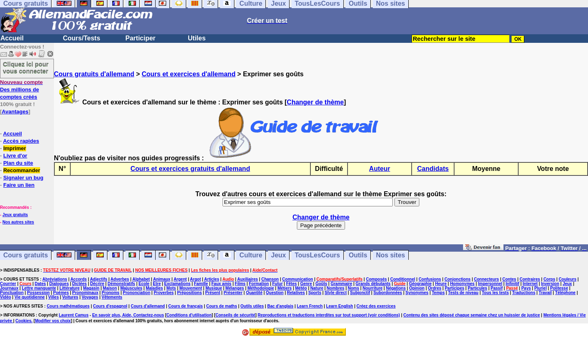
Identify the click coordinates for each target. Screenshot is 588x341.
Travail (545, 292)
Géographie (420, 283)
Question (274, 292)
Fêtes (291, 283)
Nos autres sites (18, 222)
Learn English (339, 306)
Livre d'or (15, 156)
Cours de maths (221, 306)
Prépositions (189, 292)
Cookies (23, 321)
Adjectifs (98, 279)
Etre (156, 283)
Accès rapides (21, 141)
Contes (509, 279)
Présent (212, 292)
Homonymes (462, 283)
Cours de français (185, 306)
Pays (526, 288)
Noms (353, 288)
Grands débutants (373, 283)
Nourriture (373, 288)
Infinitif (512, 283)
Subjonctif (360, 292)
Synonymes (416, 292)
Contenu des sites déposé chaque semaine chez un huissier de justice (471, 315)
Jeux (278, 255)
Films (240, 283)
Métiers (284, 288)
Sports (314, 292)
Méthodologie (260, 288)
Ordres (434, 288)
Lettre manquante (39, 288)
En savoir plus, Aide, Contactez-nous (128, 315)
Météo (301, 288)
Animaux (161, 279)
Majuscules (131, 288)
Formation (259, 283)
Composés (376, 279)
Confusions (430, 279)
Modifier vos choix (53, 321)
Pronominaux (85, 292)
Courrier (8, 283)
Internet (530, 283)
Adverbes (120, 279)
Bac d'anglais (280, 306)
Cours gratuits (25, 255)
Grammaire (341, 283)
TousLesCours (317, 255)
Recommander (21, 170)
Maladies (154, 288)
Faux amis (222, 283)
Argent (180, 279)
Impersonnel (490, 283)
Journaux (9, 288)
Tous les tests (495, 292)
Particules (477, 288)
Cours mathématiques (68, 306)
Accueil (12, 38)
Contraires (530, 279)
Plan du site (18, 163)
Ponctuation (12, 292)
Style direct (336, 292)
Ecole (143, 283)
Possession (38, 292)
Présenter (233, 292)
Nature (316, 288)
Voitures (70, 297)
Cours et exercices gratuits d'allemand (190, 168)
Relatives (296, 292)
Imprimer (14, 148)
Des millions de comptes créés (21, 89)
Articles (211, 279)
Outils (358, 255)
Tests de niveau (463, 292)
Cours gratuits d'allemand (94, 74)
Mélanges (234, 288)
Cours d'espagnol (110, 306)
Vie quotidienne (29, 297)
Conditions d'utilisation (189, 315)
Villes (53, 297)
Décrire (97, 283)
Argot (195, 279)
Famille (201, 283)
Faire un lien (19, 185)
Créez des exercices (376, 306)
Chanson (270, 279)
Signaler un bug (23, 178)
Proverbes (164, 292)
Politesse (559, 288)
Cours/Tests (81, 38)
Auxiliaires (247, 279)
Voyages (90, 297)
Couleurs (567, 279)
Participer (140, 38)
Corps (549, 279)
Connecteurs (486, 279)
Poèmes (61, 292)
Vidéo (5, 297)
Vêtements (112, 297)
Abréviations (54, 279)
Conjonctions (458, 279)
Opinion (417, 288)
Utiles (197, 38)
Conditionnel (402, 279)
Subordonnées (388, 292)
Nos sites (390, 255)
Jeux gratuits (15, 215)
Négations (395, 288)
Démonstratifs (121, 283)
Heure (440, 283)
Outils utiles (252, 306)
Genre (306, 283)
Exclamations (177, 283)
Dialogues (59, 283)
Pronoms (110, 292)
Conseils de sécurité (235, 315)
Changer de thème (315, 102)
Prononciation (136, 292)
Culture (250, 255)
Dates (40, 283)
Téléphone (565, 292)
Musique (213, 288)
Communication (297, 279)
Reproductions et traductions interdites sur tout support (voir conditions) (329, 315)
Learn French (310, 306)
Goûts (321, 283)
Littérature (70, 288)
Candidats (433, 168)
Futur (277, 283)
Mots (171, 288)
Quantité (254, 292)
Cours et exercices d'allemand (189, 74)
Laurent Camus (74, 315)
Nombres (335, 288)
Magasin (91, 288)
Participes (454, 288)
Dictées (79, 283)
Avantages (15, 111)
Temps (438, 292)
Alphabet (141, 279)
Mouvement (190, 288)
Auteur (379, 168)
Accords (78, 279)
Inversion (550, 283)
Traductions (523, 292)
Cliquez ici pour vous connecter (26, 67)
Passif (497, 288)
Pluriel (540, 288)
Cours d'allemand (148, 306)
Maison (110, 288)
